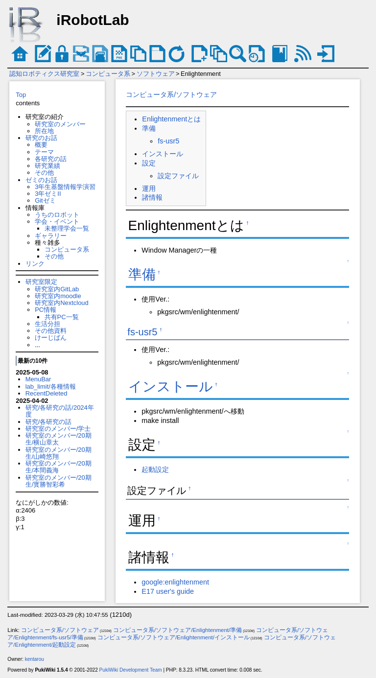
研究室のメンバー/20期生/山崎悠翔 (58, 453)
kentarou (34, 659)
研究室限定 (41, 281)
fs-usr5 (168, 141)
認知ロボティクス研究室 (44, 73)
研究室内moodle (58, 296)
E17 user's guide (167, 591)
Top (21, 94)
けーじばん (51, 337)
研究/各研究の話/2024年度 (59, 411)
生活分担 (47, 323)
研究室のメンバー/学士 (58, 428)
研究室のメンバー (60, 124)
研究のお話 (41, 137)
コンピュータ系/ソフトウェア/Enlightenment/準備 (177, 630)
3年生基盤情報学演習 (65, 186)
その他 (44, 172)
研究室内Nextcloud (62, 302)
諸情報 (152, 197)
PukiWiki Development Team (130, 670)
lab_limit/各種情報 (50, 386)
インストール (162, 154)
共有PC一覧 (62, 317)
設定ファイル (178, 176)
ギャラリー (51, 235)
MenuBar (38, 379)
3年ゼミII (48, 193)
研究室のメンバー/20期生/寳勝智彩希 (58, 481)
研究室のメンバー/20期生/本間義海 (58, 467)
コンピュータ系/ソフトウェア (171, 94)
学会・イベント (57, 221)
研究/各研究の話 (48, 421)
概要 (41, 144)
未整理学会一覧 (67, 228)
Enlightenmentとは (171, 119)
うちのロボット (57, 214)
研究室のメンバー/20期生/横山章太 (58, 439)
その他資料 (51, 330)
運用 (149, 188)
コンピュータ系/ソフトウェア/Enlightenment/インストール (173, 637)
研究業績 (47, 165)
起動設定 (155, 469)
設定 (149, 163)
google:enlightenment (175, 582)
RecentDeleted (46, 393)
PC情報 (45, 309)
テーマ (44, 152)
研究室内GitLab (57, 289)
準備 (149, 128)
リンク (35, 263)
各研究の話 (51, 159)
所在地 (44, 131)
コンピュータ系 (108, 73)
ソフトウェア (156, 73)
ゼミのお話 (41, 180)
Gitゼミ (45, 200)
